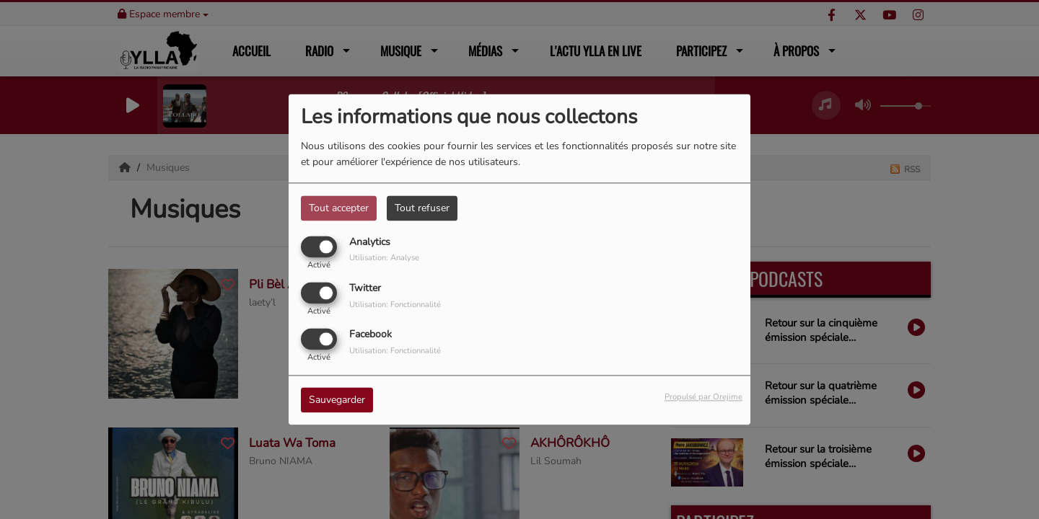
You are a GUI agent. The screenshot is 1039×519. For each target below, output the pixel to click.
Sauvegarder (337, 400)
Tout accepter (339, 208)
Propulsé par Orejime (703, 397)
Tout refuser (422, 208)
